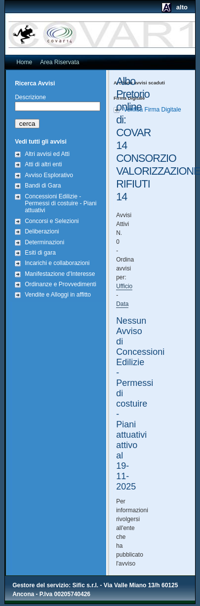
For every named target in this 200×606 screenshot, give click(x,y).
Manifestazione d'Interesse (60, 273)
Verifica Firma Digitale (152, 109)
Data (122, 304)
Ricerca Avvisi (35, 83)
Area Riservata (59, 62)
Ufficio (124, 286)
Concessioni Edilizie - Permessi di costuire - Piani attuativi (60, 203)
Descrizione (30, 97)
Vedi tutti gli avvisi (41, 141)
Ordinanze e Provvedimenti (60, 284)
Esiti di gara (40, 252)
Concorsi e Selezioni (52, 221)
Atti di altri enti (43, 164)
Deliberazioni (42, 231)
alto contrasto (172, 10)
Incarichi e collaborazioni (57, 263)
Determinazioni (44, 242)
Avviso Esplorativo (49, 175)
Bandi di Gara (43, 185)
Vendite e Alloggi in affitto (58, 294)
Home (24, 62)
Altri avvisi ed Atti (47, 154)
